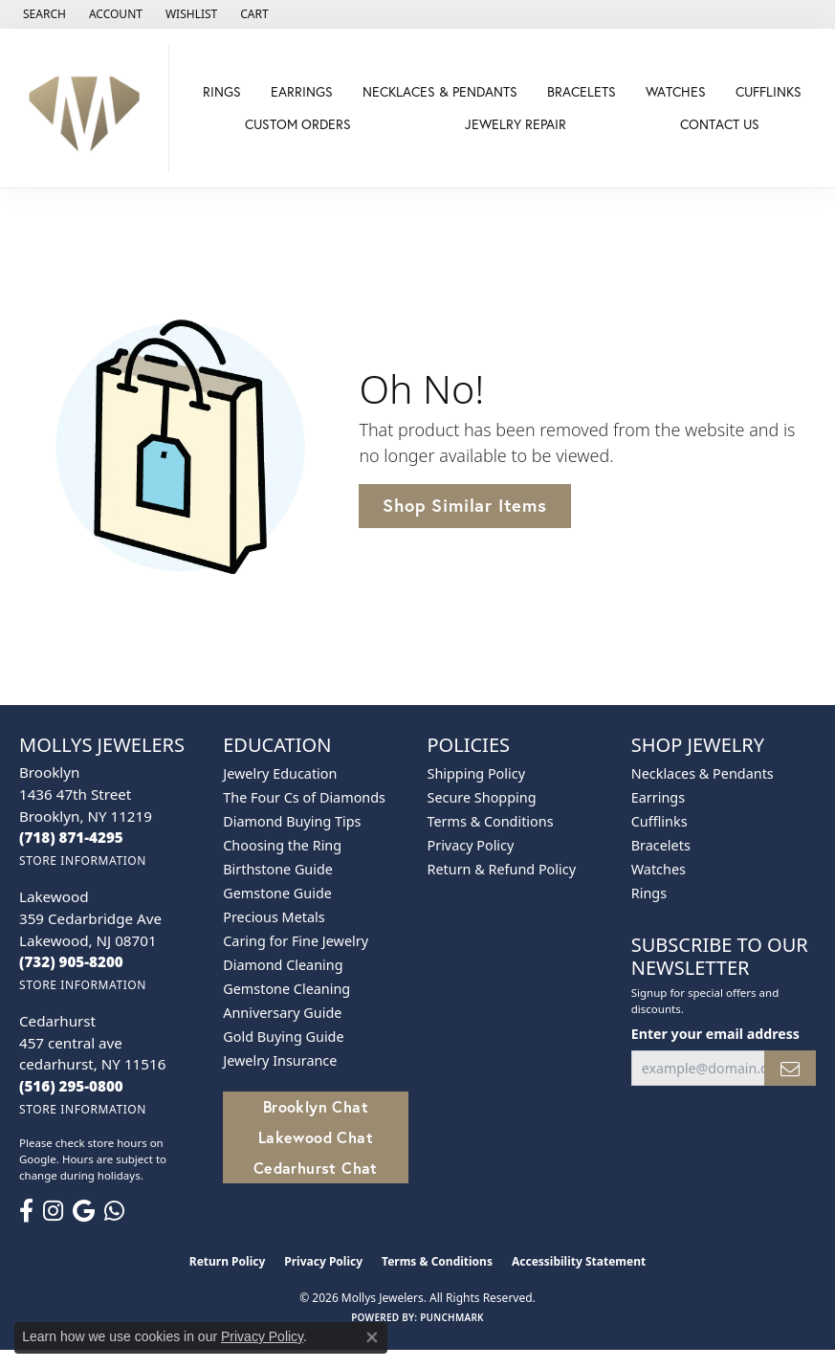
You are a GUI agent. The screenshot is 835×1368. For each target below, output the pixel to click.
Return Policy (227, 1261)
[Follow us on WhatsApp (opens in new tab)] (114, 1211)
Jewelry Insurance (280, 1060)
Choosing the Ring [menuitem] (282, 845)
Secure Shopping (482, 797)
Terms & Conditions (491, 821)
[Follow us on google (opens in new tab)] (84, 1211)
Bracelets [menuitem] (661, 845)
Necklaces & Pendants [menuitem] (702, 773)
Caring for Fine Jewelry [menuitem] (295, 941)
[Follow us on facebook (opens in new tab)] (26, 1211)
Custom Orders (298, 124)
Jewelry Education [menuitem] (280, 773)
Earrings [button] (302, 91)
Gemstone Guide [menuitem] (277, 893)
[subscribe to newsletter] (790, 1068)
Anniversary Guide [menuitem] (282, 1013)
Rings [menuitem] (649, 893)
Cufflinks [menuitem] (659, 821)
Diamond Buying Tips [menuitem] (292, 821)
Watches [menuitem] (658, 869)
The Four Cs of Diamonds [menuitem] (304, 797)
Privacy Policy (471, 845)
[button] (42, 14)
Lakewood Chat (315, 1137)
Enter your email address (715, 1034)
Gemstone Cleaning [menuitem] (286, 989)
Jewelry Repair (515, 124)
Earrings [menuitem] (658, 797)
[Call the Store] (71, 837)
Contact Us (719, 124)
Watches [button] (676, 91)
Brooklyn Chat (315, 1106)
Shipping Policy (477, 773)
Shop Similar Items (464, 505)
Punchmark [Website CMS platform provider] (452, 1317)
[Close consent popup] (372, 1337)
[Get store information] (82, 860)
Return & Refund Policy (502, 869)
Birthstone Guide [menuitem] (278, 869)
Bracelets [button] (581, 91)
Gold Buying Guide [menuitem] (283, 1036)
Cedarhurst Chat (315, 1168)
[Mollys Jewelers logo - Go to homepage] (89, 108)
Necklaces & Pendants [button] (440, 91)
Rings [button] (222, 91)
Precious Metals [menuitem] (273, 917)
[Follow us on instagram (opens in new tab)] (53, 1211)
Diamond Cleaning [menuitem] (282, 965)
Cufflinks (769, 91)
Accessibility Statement (579, 1261)
